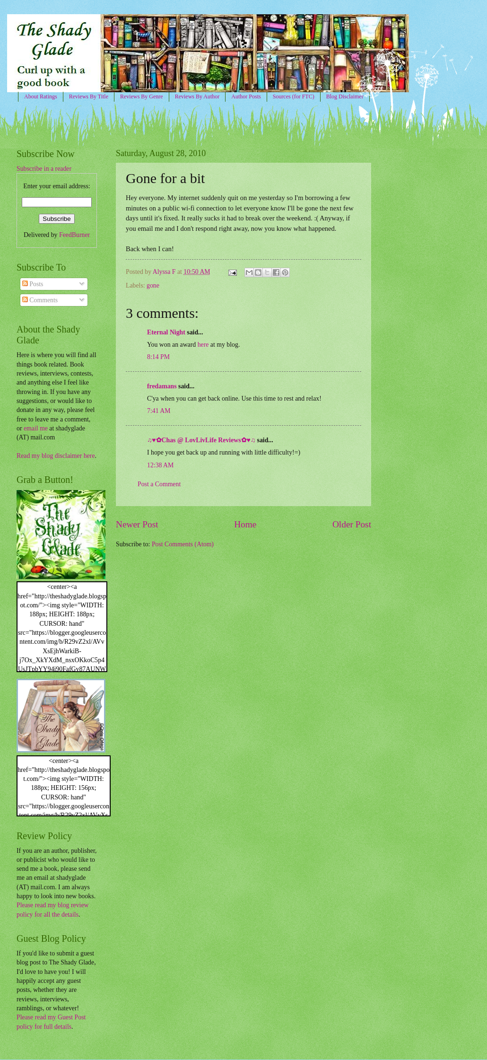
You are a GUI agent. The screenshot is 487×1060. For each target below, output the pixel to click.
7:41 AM (158, 410)
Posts (32, 284)
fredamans (162, 386)
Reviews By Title (88, 96)
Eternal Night (166, 332)
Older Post (351, 524)
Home (245, 524)
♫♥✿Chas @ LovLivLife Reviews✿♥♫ (201, 440)
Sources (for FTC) (293, 96)
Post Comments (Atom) (183, 544)
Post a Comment (159, 484)
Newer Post (137, 524)
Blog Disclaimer (345, 96)
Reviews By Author (197, 96)
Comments (40, 300)
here (203, 344)
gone (153, 285)
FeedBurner (74, 234)
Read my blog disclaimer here (56, 455)
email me (36, 428)
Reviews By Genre (141, 96)
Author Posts (246, 96)
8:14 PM (158, 356)
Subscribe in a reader (44, 168)
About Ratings (40, 96)
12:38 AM (160, 465)
